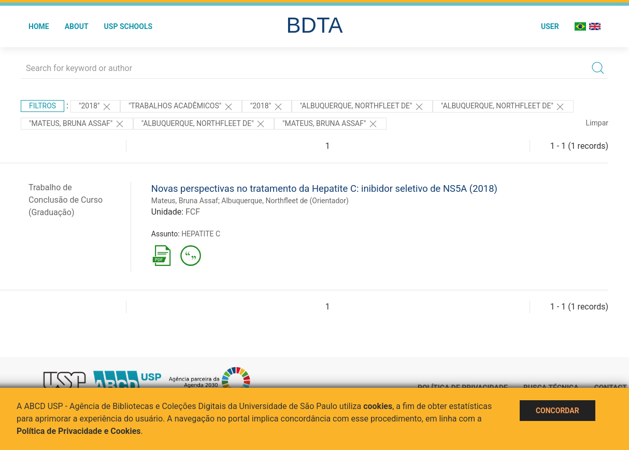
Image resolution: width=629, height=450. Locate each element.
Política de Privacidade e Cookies (79, 431)
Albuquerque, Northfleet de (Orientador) (285, 200)
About (77, 26)
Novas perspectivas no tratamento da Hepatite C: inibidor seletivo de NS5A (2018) (324, 188)
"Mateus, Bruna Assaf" (77, 124)
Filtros (42, 106)
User (550, 26)
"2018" (95, 107)
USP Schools (128, 26)
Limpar (597, 123)
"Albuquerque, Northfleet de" (362, 107)
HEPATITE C (200, 234)
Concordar (557, 410)
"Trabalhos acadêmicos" (181, 107)
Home (38, 26)
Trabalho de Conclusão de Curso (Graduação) (65, 199)
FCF (192, 212)
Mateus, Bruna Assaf (184, 200)
